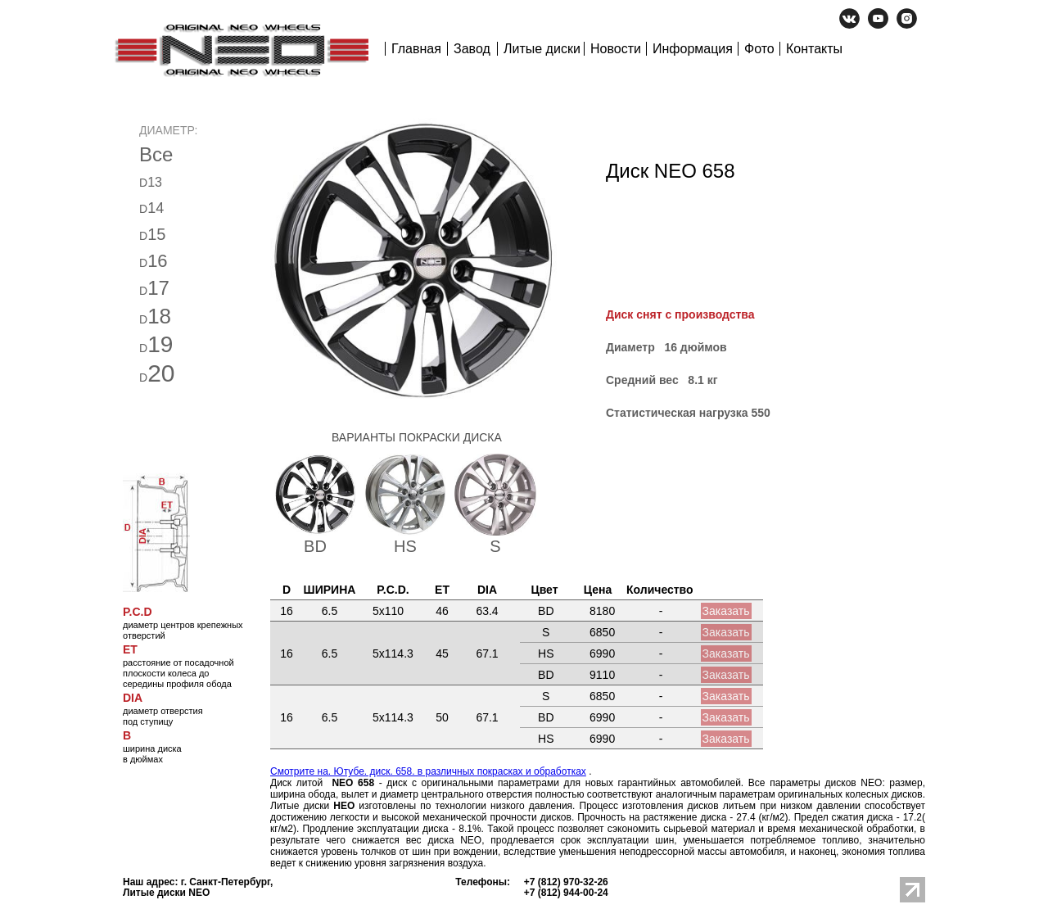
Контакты (814, 49)
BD (315, 546)
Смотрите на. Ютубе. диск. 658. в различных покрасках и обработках (428, 771)
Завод (472, 49)
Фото (759, 49)
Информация (693, 49)
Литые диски (542, 49)
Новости (615, 49)
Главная (416, 49)
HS (405, 546)
